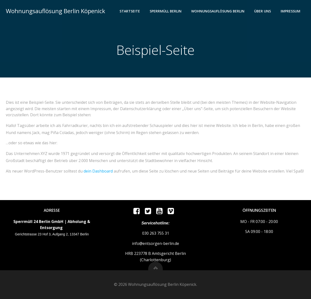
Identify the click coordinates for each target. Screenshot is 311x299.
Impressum (290, 11)
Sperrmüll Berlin (165, 11)
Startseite (130, 11)
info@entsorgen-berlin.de (155, 243)
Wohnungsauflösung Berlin (217, 11)
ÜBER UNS (262, 11)
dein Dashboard (98, 171)
